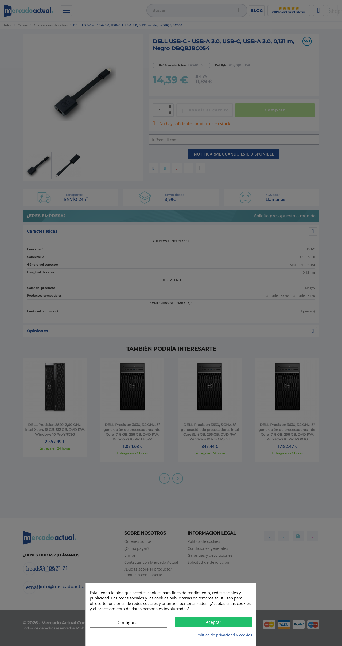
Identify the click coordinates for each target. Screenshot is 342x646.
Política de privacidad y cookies (224, 634)
